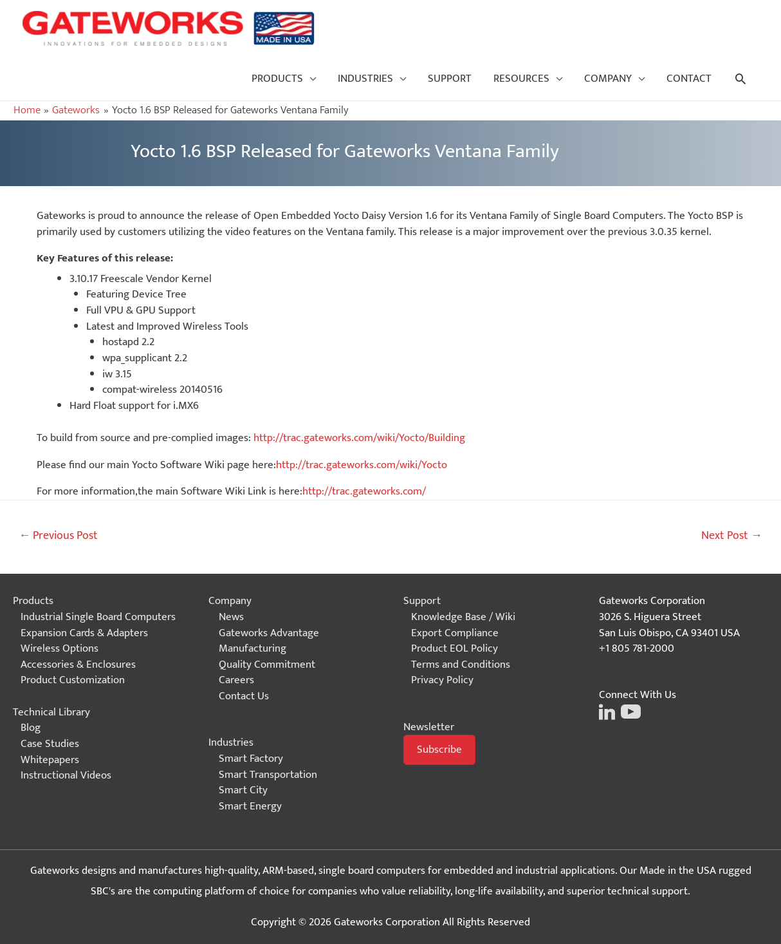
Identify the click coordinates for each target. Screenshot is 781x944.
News (231, 617)
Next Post (731, 535)
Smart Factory (251, 759)
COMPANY (608, 79)
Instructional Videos (66, 775)
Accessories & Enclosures (78, 665)
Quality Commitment (267, 665)
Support (422, 601)
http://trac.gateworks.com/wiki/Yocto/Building (359, 438)
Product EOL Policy (454, 648)
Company (230, 601)
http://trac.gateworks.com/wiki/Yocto (361, 465)
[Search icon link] (740, 78)
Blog (31, 728)
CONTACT (689, 79)
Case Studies (50, 744)
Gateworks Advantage (269, 633)
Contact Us (244, 696)
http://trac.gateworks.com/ (364, 491)
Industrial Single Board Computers (98, 617)
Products (33, 601)
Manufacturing (252, 648)
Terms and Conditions (460, 665)
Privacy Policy (442, 680)
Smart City (243, 790)
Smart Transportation (268, 775)
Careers (236, 680)
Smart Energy (250, 806)
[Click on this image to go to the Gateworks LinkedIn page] (607, 711)
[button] (439, 750)
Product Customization (73, 680)
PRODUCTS (277, 79)
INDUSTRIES (365, 79)
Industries (230, 742)
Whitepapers (50, 760)
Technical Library (51, 712)
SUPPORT (450, 79)
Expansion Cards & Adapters (84, 633)
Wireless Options (59, 648)
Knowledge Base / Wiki (463, 617)
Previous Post (58, 535)
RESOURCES (521, 79)
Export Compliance (455, 633)
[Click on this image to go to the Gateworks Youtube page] (629, 711)
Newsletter (428, 727)
